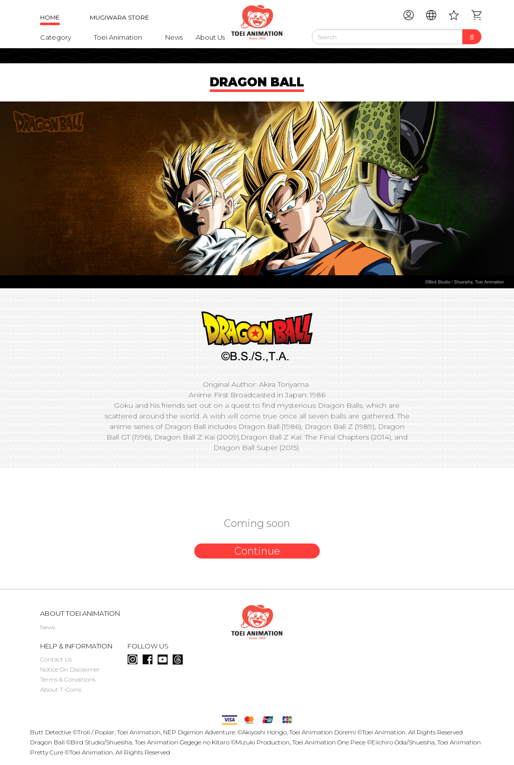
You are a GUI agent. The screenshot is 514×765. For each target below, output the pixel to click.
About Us (210, 37)
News (174, 37)
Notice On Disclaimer (70, 669)
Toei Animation (118, 37)
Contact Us (56, 659)
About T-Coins (60, 689)
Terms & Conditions (67, 679)
